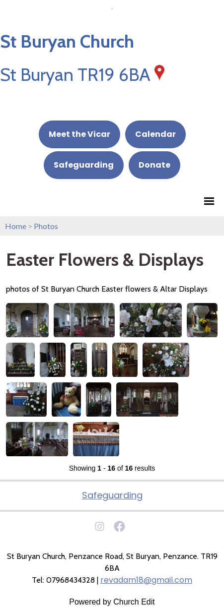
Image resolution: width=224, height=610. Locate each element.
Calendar (155, 134)
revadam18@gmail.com (146, 580)
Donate (154, 165)
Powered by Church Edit (112, 602)
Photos (46, 226)
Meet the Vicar (79, 134)
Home (15, 226)
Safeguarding (84, 165)
